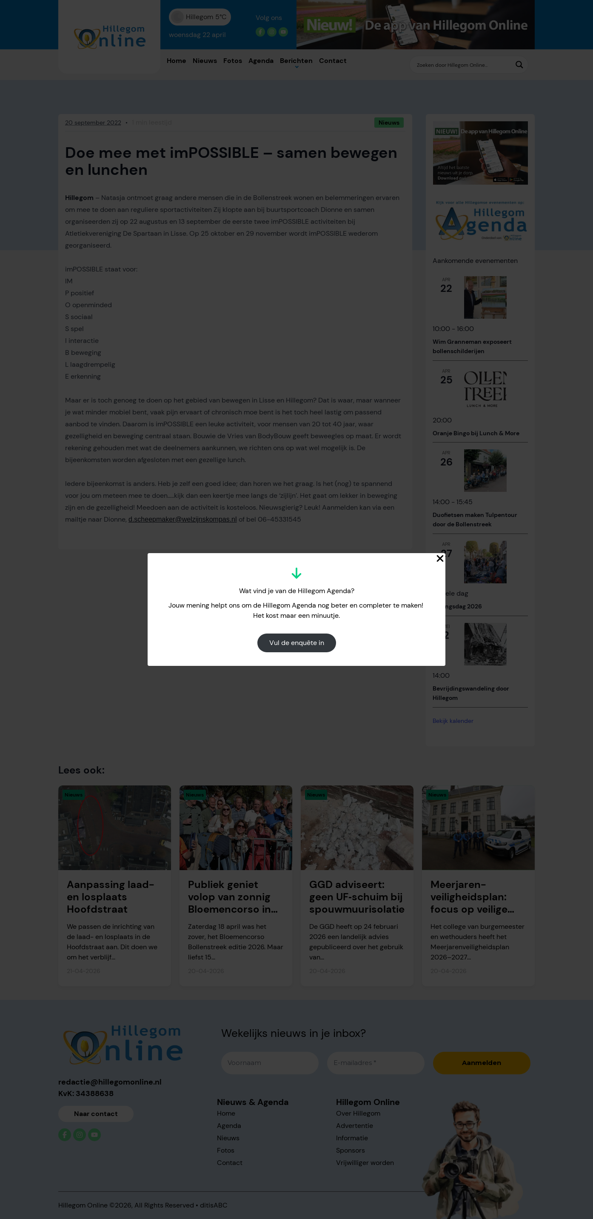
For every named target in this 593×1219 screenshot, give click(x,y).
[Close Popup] (440, 558)
